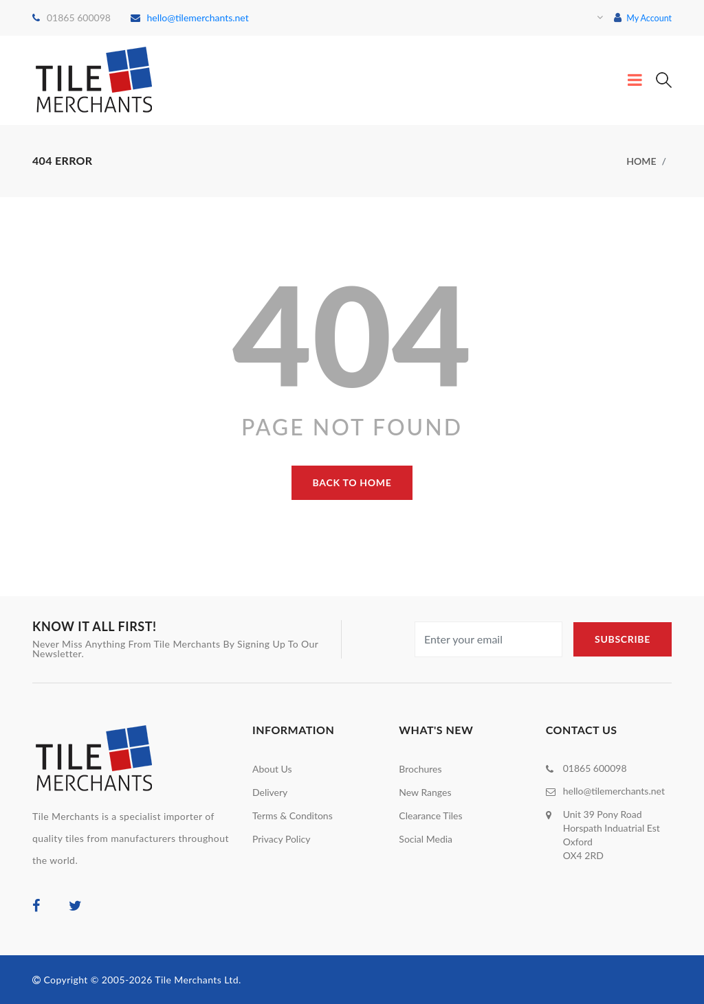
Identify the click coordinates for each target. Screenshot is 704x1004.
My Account (640, 17)
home (641, 160)
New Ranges (425, 791)
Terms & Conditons (292, 815)
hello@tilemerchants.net (190, 17)
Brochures (420, 768)
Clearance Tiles (430, 815)
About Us (272, 768)
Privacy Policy (281, 838)
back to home (352, 482)
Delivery (269, 791)
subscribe (622, 638)
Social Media (425, 838)
